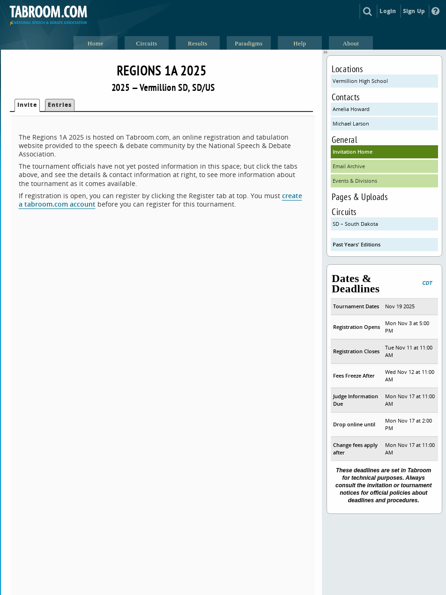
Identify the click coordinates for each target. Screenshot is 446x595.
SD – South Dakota (355, 223)
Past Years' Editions (356, 244)
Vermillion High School (360, 80)
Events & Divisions (355, 180)
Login (387, 11)
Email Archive (349, 166)
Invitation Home (352, 151)
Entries (60, 105)
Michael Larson (351, 123)
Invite (27, 105)
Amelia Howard (351, 108)
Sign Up (414, 11)
